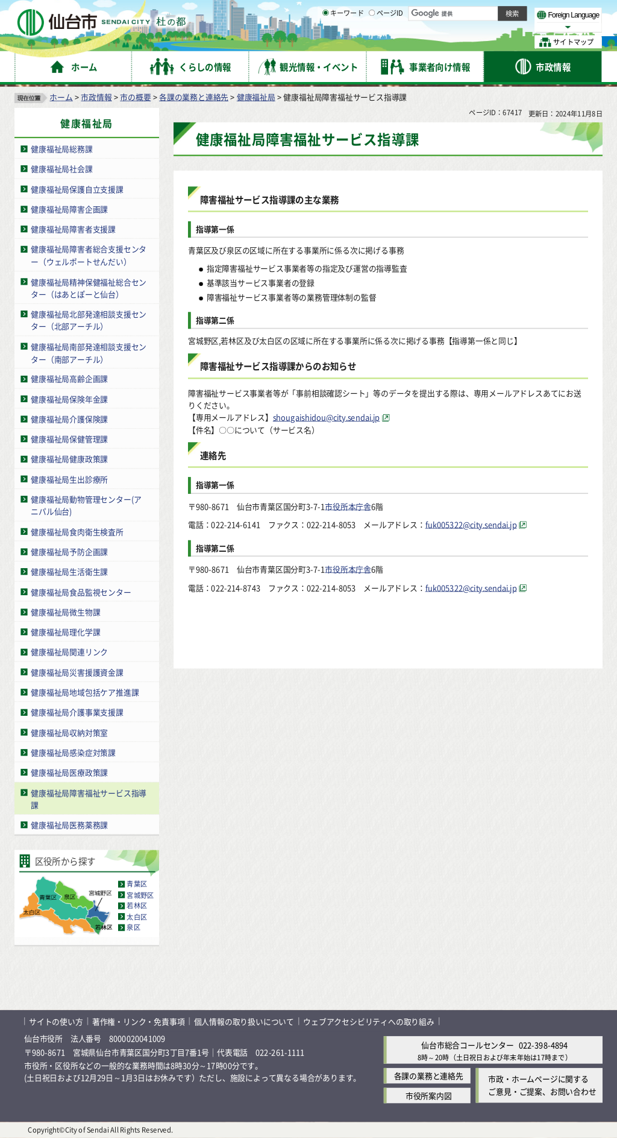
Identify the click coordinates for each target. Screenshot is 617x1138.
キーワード (343, 42)
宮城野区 (140, 895)
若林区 (137, 906)
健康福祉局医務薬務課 (69, 824)
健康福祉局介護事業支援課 (77, 712)
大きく (464, 26)
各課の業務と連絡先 (193, 97)
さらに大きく (503, 26)
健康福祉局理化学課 (65, 631)
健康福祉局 (256, 97)
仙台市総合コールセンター (467, 1045)
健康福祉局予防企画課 (69, 551)
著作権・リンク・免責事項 (138, 1021)
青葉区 (137, 884)
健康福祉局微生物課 (65, 612)
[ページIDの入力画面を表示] (372, 42)
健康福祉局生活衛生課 (69, 571)
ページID (386, 42)
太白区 (137, 916)
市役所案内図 (429, 1096)
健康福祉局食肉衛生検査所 (77, 531)
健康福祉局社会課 (61, 168)
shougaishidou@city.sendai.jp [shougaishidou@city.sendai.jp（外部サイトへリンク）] (326, 417)
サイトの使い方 (56, 1021)
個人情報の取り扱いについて (244, 1021)
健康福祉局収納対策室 (69, 732)
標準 (481, 12)
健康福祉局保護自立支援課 (77, 189)
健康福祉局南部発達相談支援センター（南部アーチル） (88, 353)
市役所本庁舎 (348, 505)
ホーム (60, 97)
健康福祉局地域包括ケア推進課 (85, 692)
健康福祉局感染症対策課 (73, 752)
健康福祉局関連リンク (69, 652)
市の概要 (135, 97)
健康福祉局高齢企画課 (69, 378)
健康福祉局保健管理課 (69, 438)
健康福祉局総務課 (61, 148)
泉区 (133, 927)
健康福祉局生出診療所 (69, 479)
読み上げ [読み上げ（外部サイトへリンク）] (396, 12)
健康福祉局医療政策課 (69, 772)
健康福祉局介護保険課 (69, 419)
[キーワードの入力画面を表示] (325, 42)
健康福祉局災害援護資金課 (77, 672)
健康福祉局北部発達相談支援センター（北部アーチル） (88, 320)
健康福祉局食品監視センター (81, 592)
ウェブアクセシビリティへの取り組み (368, 1021)
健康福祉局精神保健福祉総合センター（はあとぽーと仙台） (88, 288)
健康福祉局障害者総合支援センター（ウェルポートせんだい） (88, 255)
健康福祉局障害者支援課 (73, 229)
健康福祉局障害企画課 (69, 209)
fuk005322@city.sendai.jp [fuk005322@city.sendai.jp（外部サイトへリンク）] (471, 524)
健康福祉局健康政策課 (69, 459)
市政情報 (96, 97)
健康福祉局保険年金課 (69, 399)
